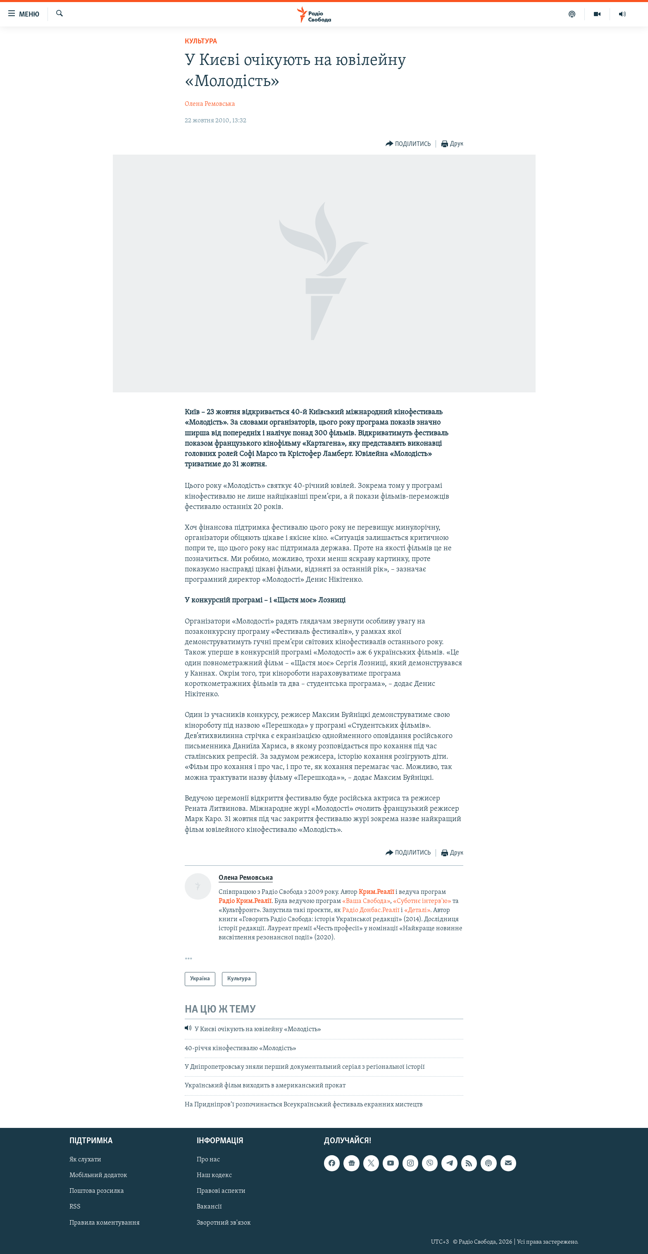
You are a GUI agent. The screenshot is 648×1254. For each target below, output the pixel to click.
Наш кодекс (214, 1176)
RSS (75, 1207)
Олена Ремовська (210, 104)
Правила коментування (104, 1223)
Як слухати (85, 1160)
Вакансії (209, 1207)
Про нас (208, 1160)
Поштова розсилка (96, 1191)
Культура (201, 41)
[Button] (408, 144)
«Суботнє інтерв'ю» (422, 901)
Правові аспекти (221, 1191)
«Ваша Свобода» (366, 901)
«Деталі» (417, 910)
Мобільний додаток (98, 1176)
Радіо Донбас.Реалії (371, 910)
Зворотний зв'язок (224, 1223)
